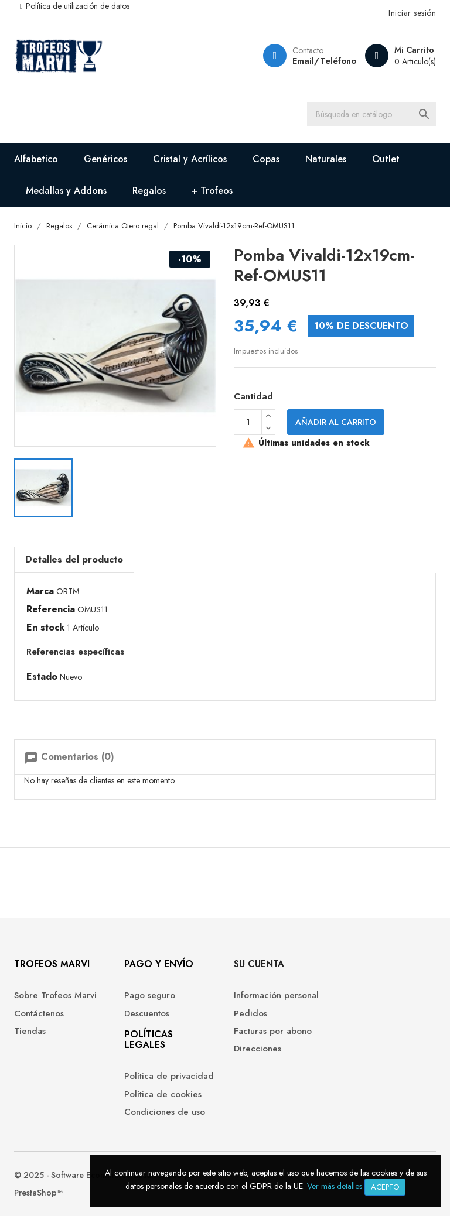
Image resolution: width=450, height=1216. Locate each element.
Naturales (325, 159)
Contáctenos (39, 1014)
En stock (45, 627)
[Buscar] (371, 114)
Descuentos (146, 1014)
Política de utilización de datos (77, 6)
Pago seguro (149, 995)
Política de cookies (163, 1094)
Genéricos (105, 159)
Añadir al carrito (335, 422)
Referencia (50, 609)
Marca (40, 591)
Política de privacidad (169, 1076)
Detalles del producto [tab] (74, 559)
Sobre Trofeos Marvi (55, 995)
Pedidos (250, 1014)
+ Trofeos (212, 190)
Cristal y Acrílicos (190, 159)
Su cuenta (259, 964)
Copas (266, 159)
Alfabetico (36, 159)
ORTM (67, 591)
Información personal (276, 995)
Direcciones (257, 1049)
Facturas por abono (273, 1031)
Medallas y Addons (66, 190)
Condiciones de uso (164, 1112)
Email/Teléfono (324, 61)
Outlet (386, 159)
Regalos (149, 190)
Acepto (385, 1187)
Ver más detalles (334, 1186)
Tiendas (30, 1031)
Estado (41, 676)
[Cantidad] (248, 422)
